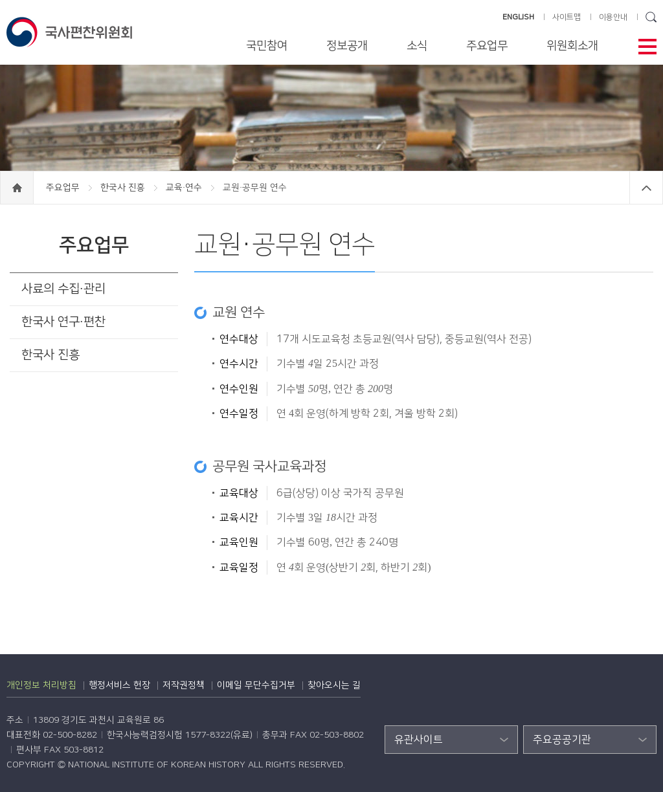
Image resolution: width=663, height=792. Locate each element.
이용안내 (613, 17)
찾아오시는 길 (334, 685)
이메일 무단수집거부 (256, 685)
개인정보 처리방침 (41, 685)
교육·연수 (185, 187)
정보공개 (347, 45)
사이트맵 (566, 17)
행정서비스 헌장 (119, 685)
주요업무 (487, 45)
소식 (417, 45)
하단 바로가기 (0, 0)
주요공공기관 (562, 739)
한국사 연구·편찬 (63, 322)
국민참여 (266, 45)
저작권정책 (184, 685)
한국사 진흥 (124, 187)
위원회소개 (572, 45)
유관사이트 (418, 739)
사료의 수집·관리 (63, 289)
